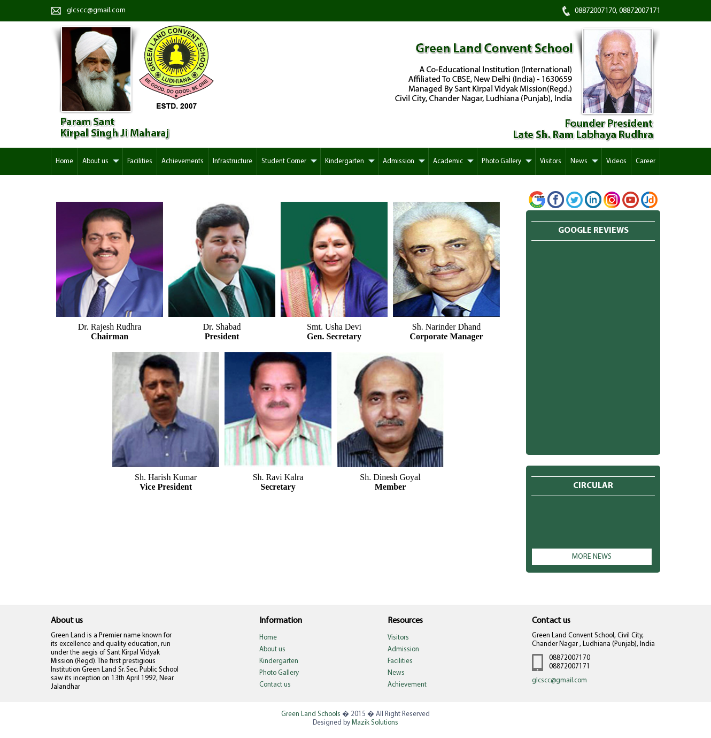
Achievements (182, 161)
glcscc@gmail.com (96, 10)
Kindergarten (344, 161)
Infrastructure (232, 161)
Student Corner (283, 161)
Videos (616, 161)
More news (592, 557)
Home (64, 161)
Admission (398, 161)
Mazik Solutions (375, 722)
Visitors (550, 161)
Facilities (139, 161)
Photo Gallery (501, 161)
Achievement (407, 684)
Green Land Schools (311, 714)
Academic (448, 161)
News (579, 161)
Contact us (275, 684)
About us (95, 161)
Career (645, 161)
